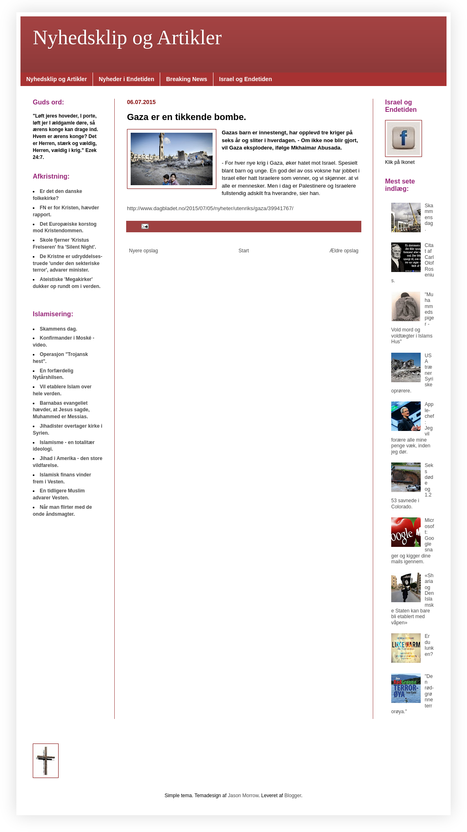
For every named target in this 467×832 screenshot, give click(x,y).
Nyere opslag (143, 251)
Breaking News (186, 79)
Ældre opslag (343, 251)
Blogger (292, 795)
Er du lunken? (429, 645)
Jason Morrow (243, 795)
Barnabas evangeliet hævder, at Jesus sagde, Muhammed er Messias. (61, 410)
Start (243, 251)
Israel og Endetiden (245, 79)
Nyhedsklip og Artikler (127, 37)
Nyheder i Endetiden (126, 79)
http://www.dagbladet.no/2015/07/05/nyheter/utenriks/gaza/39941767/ (210, 208)
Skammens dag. (429, 217)
